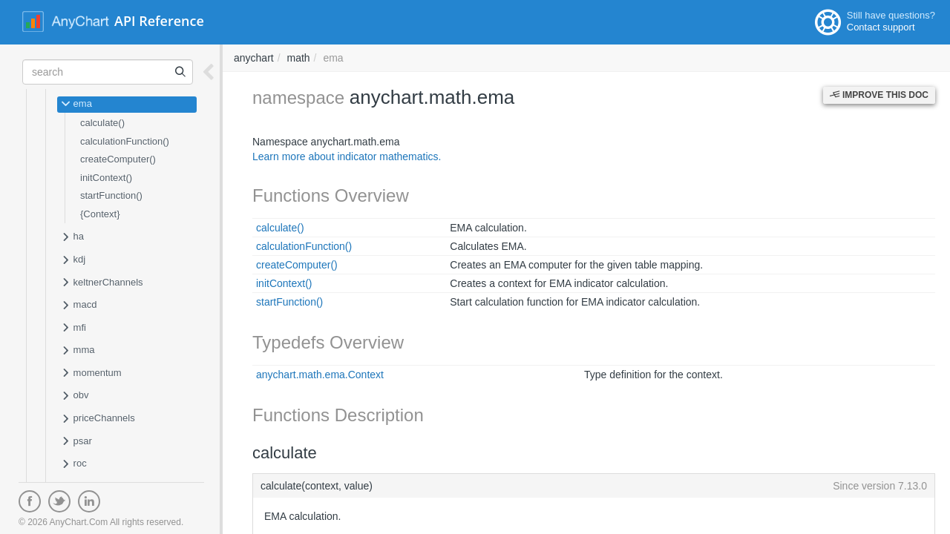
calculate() (102, 122)
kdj (73, 260)
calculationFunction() (124, 141)
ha (72, 237)
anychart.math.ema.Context (320, 374)
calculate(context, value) (594, 486)
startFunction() (111, 195)
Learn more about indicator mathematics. (346, 156)
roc (74, 464)
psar (76, 442)
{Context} (100, 214)
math (297, 58)
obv (75, 396)
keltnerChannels (102, 283)
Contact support (881, 27)
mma (78, 350)
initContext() (106, 177)
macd (78, 305)
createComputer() (118, 159)
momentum (91, 373)
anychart (254, 58)
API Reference (159, 21)
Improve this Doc (879, 95)
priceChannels (98, 419)
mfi (73, 328)
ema (76, 104)
